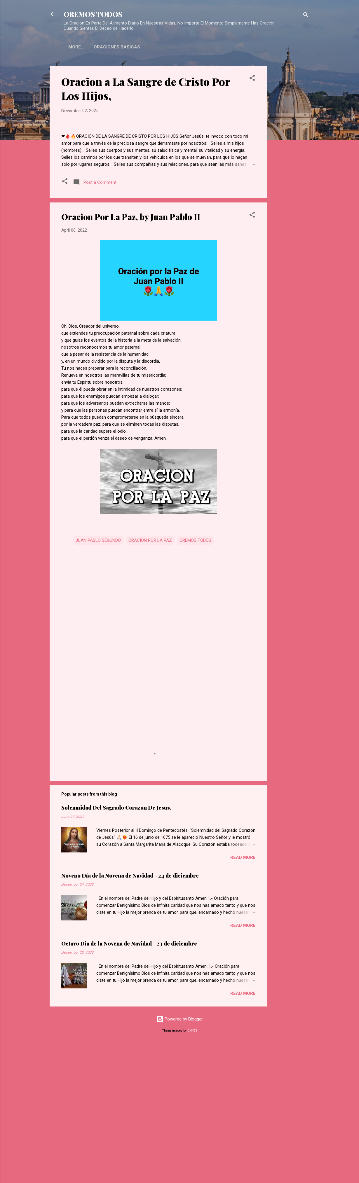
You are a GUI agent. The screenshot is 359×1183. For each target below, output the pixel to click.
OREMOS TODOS (93, 14)
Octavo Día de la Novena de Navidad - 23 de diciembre (129, 1080)
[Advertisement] (290, 153)
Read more (243, 994)
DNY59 (192, 1168)
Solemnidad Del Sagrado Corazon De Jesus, (116, 944)
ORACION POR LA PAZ (150, 677)
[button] (252, 78)
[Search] (305, 16)
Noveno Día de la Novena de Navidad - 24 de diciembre (130, 1012)
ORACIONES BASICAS (91, 47)
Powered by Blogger (179, 1156)
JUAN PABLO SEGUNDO (98, 677)
